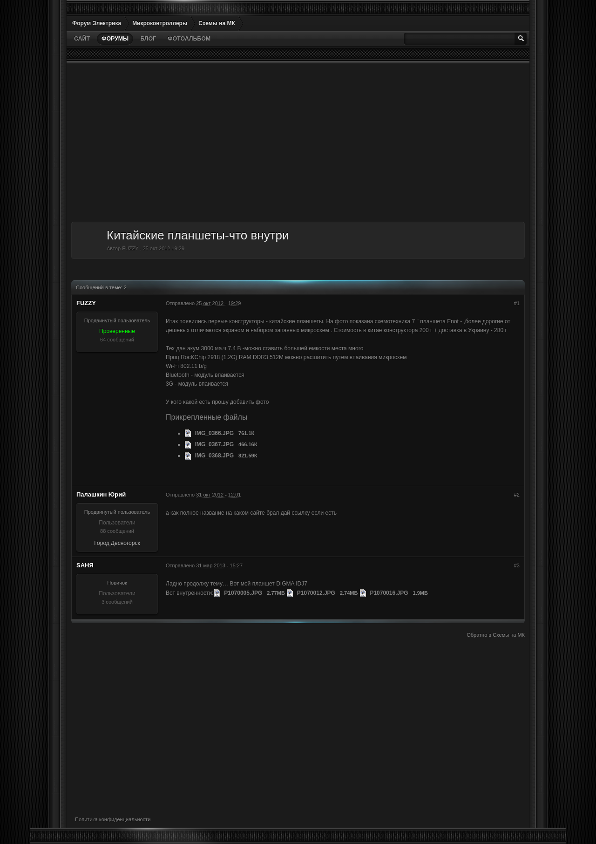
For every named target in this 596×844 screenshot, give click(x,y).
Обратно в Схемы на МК (496, 635)
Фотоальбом (189, 38)
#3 (517, 565)
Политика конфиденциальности (112, 819)
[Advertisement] (298, 142)
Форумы (115, 38)
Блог (148, 38)
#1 (517, 303)
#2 (517, 494)
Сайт (82, 38)
